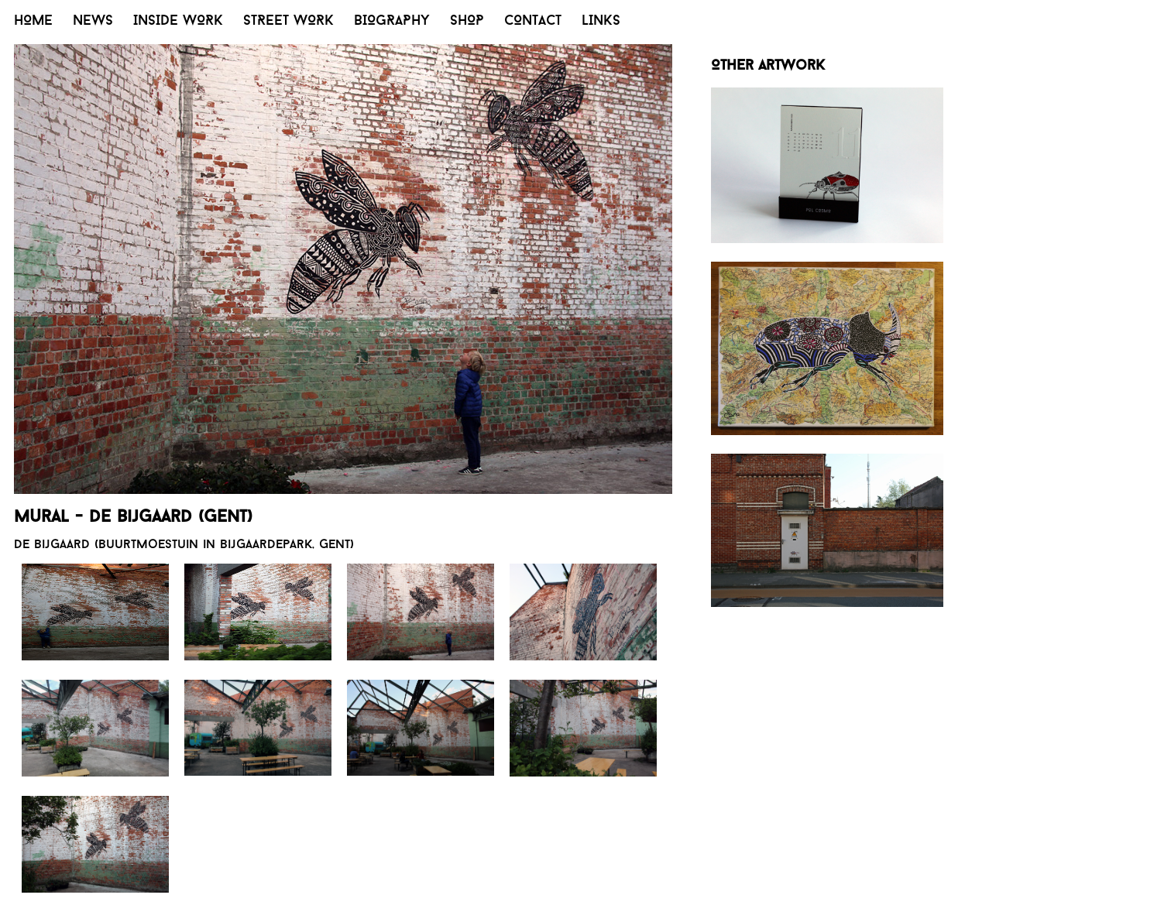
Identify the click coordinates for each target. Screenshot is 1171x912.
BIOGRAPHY (392, 21)
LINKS (601, 21)
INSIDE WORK (178, 21)
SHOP (467, 21)
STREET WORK (288, 21)
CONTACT (532, 21)
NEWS (93, 21)
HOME (33, 21)
